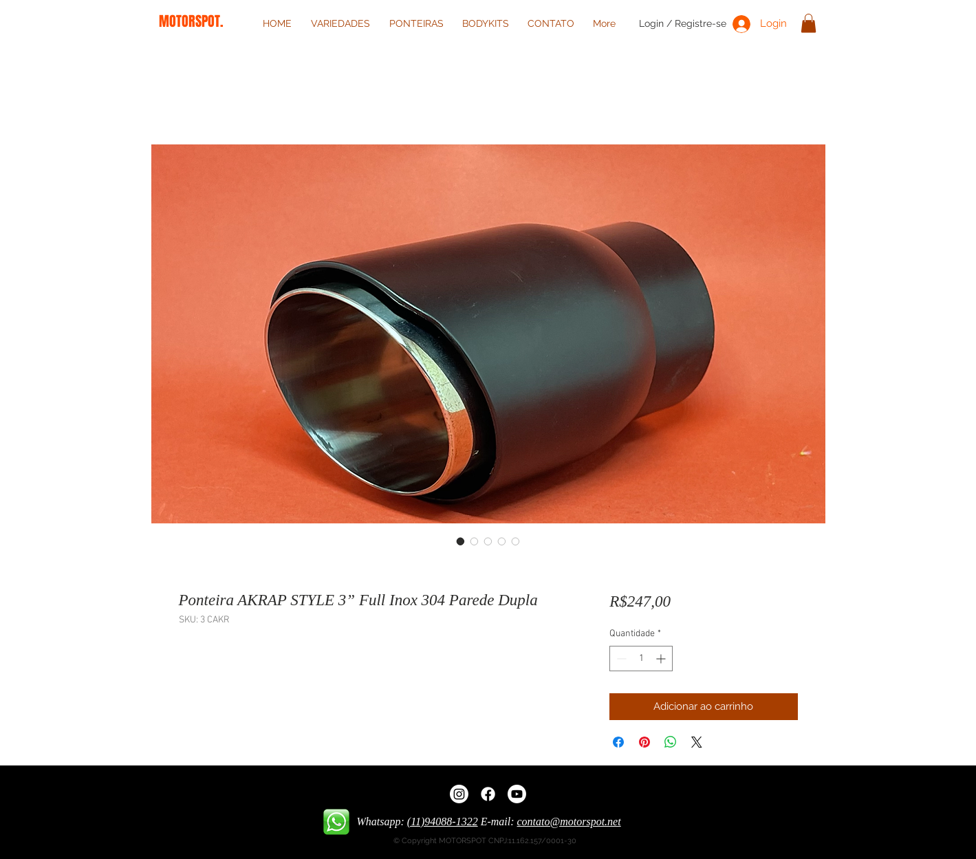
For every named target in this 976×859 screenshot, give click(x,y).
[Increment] (662, 658)
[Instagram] (459, 794)
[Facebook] (488, 794)
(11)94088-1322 (442, 821)
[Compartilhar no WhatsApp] (670, 742)
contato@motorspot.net (569, 821)
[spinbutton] (641, 658)
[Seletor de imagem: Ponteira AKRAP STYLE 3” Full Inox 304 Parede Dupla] (461, 541)
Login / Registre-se (682, 23)
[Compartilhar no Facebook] (618, 742)
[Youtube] (517, 794)
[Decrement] (620, 658)
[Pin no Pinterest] (644, 742)
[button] (808, 23)
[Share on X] (696, 742)
